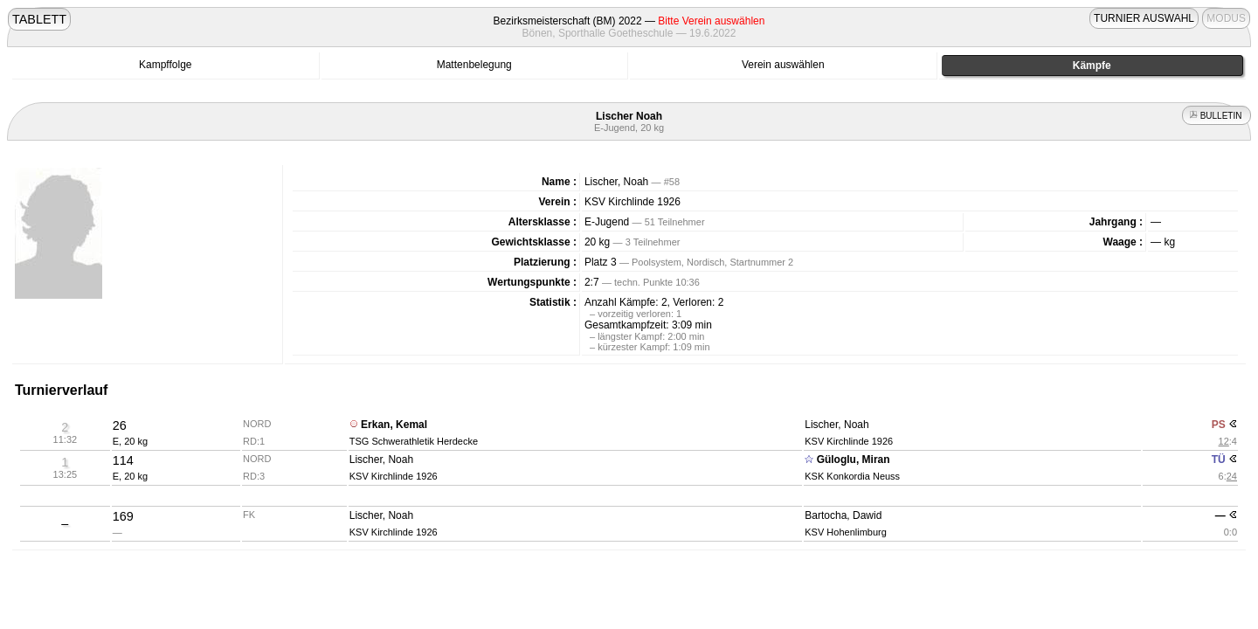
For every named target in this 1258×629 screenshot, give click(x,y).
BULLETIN (1216, 116)
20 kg (597, 242)
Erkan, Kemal (394, 424)
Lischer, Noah (836, 424)
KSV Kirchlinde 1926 (632, 202)
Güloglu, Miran (853, 459)
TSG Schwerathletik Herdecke (413, 441)
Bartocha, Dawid (843, 515)
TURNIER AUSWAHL (1144, 18)
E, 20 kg (130, 441)
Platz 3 (600, 262)
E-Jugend (606, 222)
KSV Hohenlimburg (846, 532)
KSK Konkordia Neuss (852, 476)
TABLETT (39, 19)
